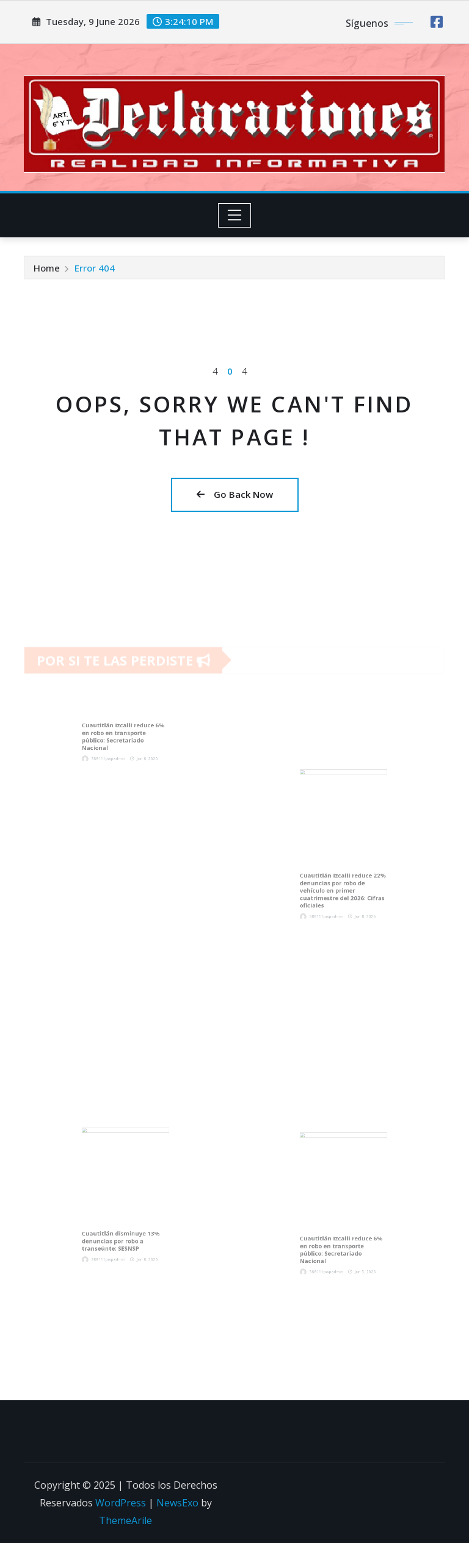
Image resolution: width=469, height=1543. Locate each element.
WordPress (120, 1502)
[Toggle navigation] (235, 215)
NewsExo (177, 1502)
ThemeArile (125, 1520)
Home (47, 270)
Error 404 (95, 270)
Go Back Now (235, 494)
